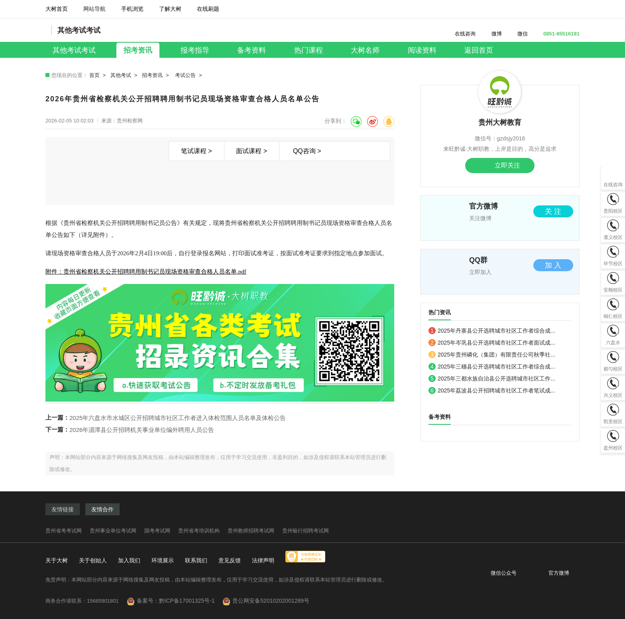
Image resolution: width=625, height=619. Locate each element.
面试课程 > (251, 151)
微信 (518, 34)
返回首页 (478, 50)
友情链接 (62, 509)
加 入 (553, 265)
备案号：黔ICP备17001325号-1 (179, 600)
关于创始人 (93, 560)
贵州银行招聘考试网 (305, 531)
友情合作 (102, 509)
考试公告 (185, 75)
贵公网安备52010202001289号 (270, 600)
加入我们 (129, 560)
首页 (94, 75)
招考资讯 (138, 50)
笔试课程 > (196, 151)
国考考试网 (157, 531)
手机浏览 (132, 12)
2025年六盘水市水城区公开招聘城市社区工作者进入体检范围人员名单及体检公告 (177, 417)
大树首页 (56, 9)
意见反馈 (229, 560)
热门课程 (308, 50)
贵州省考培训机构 (199, 531)
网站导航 (94, 12)
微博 (492, 34)
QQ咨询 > (307, 151)
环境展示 (162, 560)
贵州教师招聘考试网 (251, 531)
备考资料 (251, 50)
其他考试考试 (74, 50)
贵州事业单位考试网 (113, 531)
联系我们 (196, 560)
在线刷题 (208, 12)
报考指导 (195, 50)
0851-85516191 (557, 34)
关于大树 (56, 560)
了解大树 (170, 9)
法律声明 (263, 560)
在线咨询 (461, 34)
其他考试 (120, 75)
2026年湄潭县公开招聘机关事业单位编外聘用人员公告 (141, 429)
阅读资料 (422, 50)
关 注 (553, 211)
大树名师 (365, 50)
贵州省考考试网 (63, 531)
